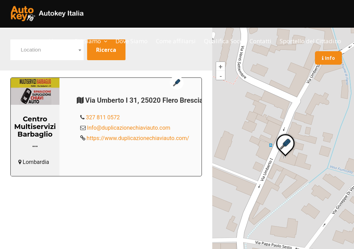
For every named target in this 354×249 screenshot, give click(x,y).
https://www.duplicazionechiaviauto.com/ (138, 138)
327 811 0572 (103, 117)
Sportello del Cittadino (310, 41)
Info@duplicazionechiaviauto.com (128, 127)
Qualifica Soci (222, 41)
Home (57, 41)
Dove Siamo (131, 41)
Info (328, 58)
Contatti (260, 41)
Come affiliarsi (176, 41)
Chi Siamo (87, 41)
